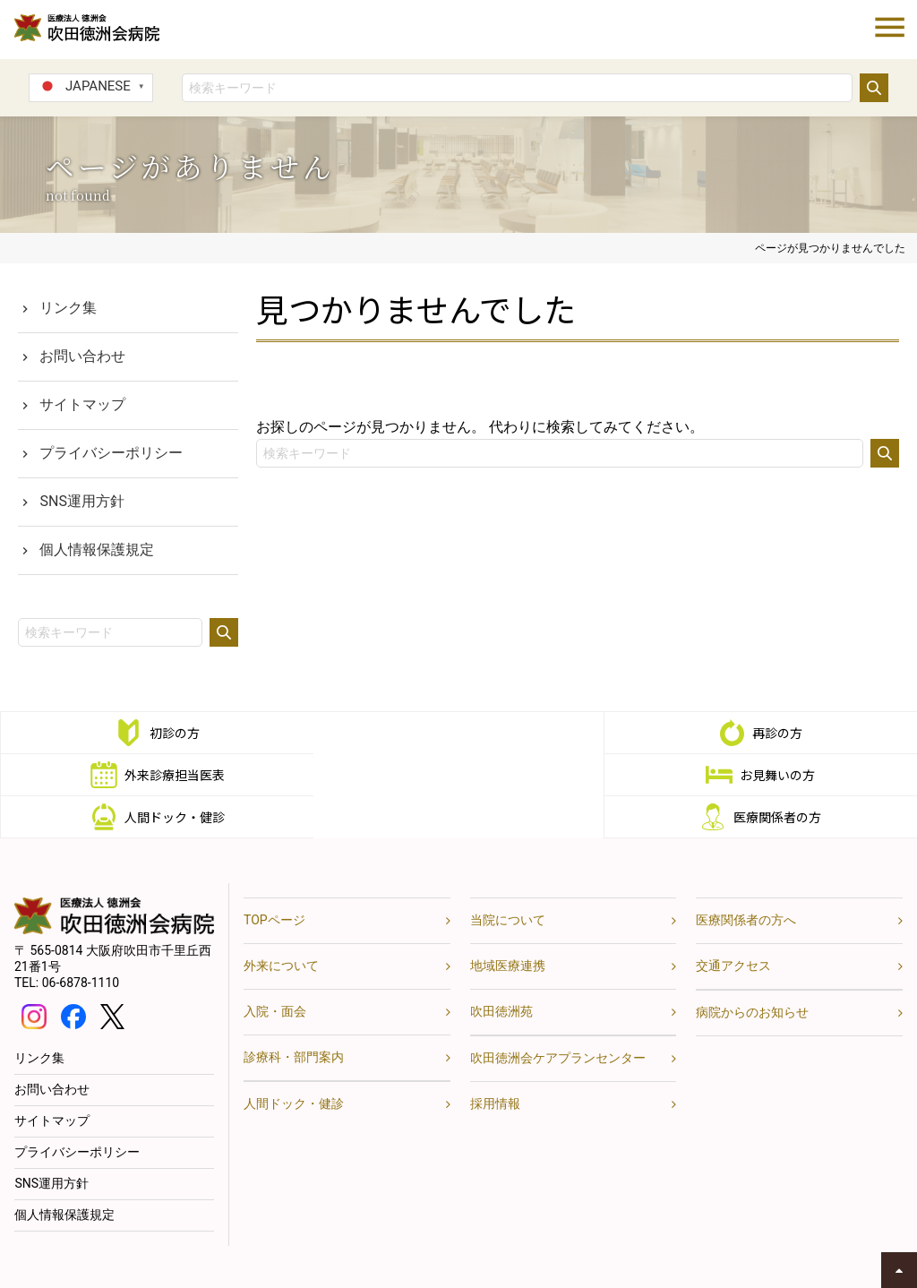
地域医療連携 (507, 923)
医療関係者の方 (782, 775)
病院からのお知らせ (752, 970)
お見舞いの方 (170, 775)
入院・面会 (275, 969)
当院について (507, 878)
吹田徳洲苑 (501, 969)
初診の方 (170, 733)
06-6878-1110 (80, 940)
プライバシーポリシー (111, 452)
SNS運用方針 (81, 501)
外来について (281, 923)
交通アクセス (733, 923)
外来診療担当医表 (782, 733)
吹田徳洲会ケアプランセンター (558, 1016)
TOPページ (274, 878)
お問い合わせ (82, 356)
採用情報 (495, 1061)
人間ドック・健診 (475, 775)
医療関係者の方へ (746, 878)
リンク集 (68, 307)
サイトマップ (82, 404)
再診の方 (475, 733)
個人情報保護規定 (96, 549)
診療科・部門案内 (294, 1015)
